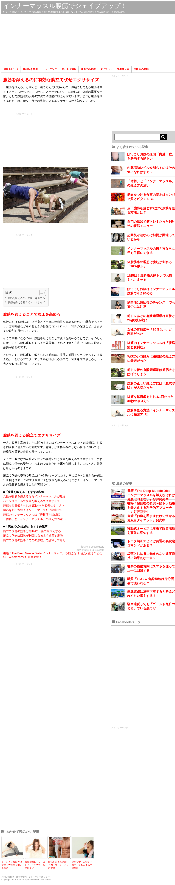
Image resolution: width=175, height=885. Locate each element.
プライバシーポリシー (39, 877)
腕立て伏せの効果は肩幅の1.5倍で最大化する (32, 531)
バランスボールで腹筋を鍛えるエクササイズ (31, 501)
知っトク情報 (68, 69)
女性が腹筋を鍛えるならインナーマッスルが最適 (34, 496)
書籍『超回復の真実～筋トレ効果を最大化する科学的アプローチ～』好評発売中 (151, 508)
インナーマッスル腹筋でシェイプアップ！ (65, 5)
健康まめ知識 (88, 69)
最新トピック (11, 69)
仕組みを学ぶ (30, 69)
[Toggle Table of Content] (41, 293)
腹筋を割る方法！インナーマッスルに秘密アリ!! (33, 510)
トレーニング (49, 69)
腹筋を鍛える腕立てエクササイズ (26, 302)
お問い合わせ (7, 877)
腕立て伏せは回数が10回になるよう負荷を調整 (33, 535)
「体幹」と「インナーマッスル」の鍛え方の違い (34, 519)
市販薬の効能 (141, 69)
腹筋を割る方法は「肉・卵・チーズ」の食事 (58, 865)
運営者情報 (21, 877)
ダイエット (106, 69)
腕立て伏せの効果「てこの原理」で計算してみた (34, 540)
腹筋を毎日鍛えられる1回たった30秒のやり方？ (34, 505)
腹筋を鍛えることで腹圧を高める (26, 298)
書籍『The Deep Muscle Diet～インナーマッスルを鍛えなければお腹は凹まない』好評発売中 (151, 495)
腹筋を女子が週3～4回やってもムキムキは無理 (82, 865)
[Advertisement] (88, 40)
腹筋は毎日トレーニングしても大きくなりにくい (35, 865)
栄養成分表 (123, 69)
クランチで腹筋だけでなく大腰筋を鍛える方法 (11, 865)
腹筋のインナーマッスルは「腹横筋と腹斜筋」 (33, 514)
